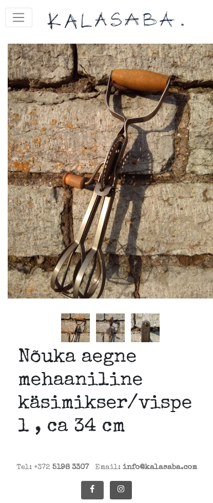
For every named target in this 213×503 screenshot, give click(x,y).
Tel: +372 (52, 467)
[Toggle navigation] (18, 17)
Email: (146, 467)
